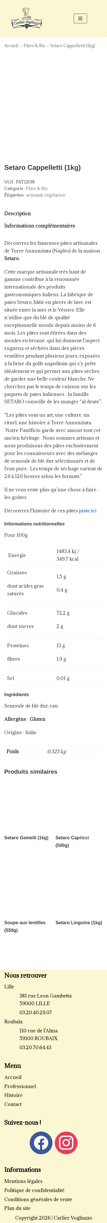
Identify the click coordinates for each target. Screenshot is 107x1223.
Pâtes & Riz (34, 45)
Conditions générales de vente (38, 1199)
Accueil (11, 45)
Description (17, 213)
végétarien (55, 195)
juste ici (88, 511)
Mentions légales (23, 1181)
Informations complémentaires (39, 226)
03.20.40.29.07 (35, 1012)
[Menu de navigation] (80, 18)
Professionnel (20, 1086)
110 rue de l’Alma (38, 1031)
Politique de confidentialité (34, 1190)
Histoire (13, 1095)
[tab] (17, 214)
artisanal (34, 195)
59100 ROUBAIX (38, 1038)
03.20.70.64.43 (35, 1047)
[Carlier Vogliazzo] (27, 18)
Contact (13, 1104)
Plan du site (17, 1208)
